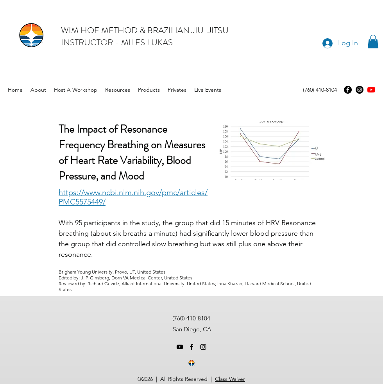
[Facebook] (348, 90)
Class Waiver (230, 378)
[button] (373, 41)
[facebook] (191, 347)
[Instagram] (359, 90)
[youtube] (371, 90)
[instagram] (203, 347)
